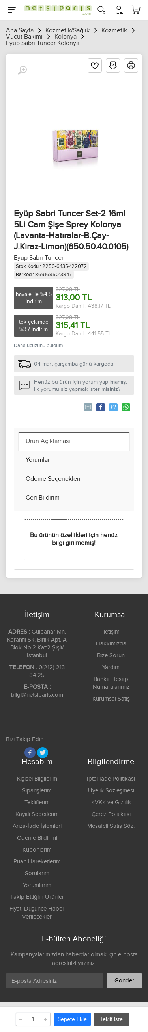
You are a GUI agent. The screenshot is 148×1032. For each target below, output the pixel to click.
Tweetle (112, 407)
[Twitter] (42, 752)
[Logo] (56, 10)
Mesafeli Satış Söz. (111, 826)
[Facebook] (30, 752)
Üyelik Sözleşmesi (111, 790)
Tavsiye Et (87, 407)
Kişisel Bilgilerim (37, 778)
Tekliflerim (37, 802)
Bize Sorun (111, 655)
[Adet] (33, 1019)
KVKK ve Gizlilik (111, 802)
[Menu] (12, 10)
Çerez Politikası (111, 814)
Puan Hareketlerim (37, 861)
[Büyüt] (22, 70)
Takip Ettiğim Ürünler (37, 897)
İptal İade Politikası (111, 778)
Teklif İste (111, 1019)
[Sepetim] (136, 10)
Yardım (111, 667)
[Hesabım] (118, 10)
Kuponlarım (37, 849)
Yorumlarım (37, 885)
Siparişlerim (37, 790)
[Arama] (101, 10)
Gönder (124, 980)
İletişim (111, 631)
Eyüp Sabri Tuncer (39, 258)
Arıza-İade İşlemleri (37, 826)
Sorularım (37, 873)
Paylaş (100, 407)
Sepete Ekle (72, 1019)
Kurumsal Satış (111, 698)
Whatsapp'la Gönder (125, 407)
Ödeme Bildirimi (37, 838)
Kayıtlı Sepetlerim (37, 814)
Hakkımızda (111, 643)
